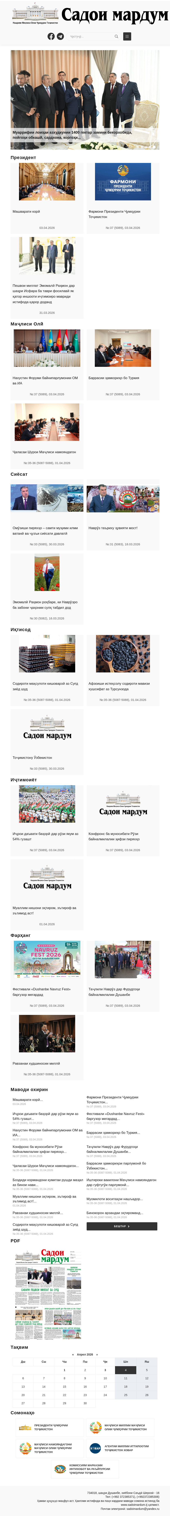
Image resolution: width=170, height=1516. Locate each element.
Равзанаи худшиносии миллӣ (36, 1063)
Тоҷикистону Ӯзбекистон (32, 758)
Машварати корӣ (26, 212)
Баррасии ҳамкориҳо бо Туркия (114, 378)
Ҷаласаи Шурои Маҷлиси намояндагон (44, 452)
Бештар (122, 1226)
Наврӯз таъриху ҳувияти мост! (113, 528)
